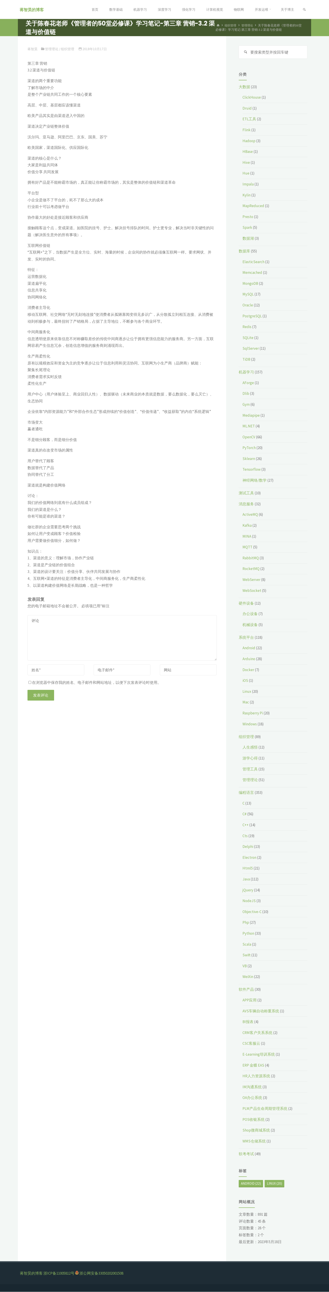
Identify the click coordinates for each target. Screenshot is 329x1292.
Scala (247, 944)
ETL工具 (249, 119)
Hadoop (249, 140)
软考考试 (246, 1153)
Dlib (246, 393)
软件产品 (246, 989)
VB (245, 965)
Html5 (248, 868)
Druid (247, 108)
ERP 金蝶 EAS (253, 1065)
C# (245, 814)
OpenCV (249, 437)
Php (246, 922)
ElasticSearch (253, 261)
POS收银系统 (254, 1119)
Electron (249, 857)
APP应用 (250, 1000)
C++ (246, 825)
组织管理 (231, 25)
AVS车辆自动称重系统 (261, 1011)
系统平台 (246, 637)
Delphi (248, 846)
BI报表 (248, 1021)
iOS (245, 680)
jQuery (248, 890)
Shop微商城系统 (256, 1130)
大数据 (244, 86)
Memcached (252, 272)
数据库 (244, 251)
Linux (247, 691)
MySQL (248, 294)
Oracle (248, 305)
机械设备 (250, 624)
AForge (248, 382)
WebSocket (252, 590)
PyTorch (249, 447)
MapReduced (253, 206)
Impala (248, 184)
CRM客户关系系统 (257, 1032)
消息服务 (246, 503)
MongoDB (250, 283)
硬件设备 (246, 603)
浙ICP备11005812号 (58, 1273)
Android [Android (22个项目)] (251, 1183)
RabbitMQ (251, 557)
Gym (246, 404)
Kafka (247, 525)
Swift (247, 955)
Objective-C (252, 911)
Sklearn (249, 458)
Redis (247, 327)
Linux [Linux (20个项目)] (274, 1183)
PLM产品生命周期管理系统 (265, 1108)
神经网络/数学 (255, 480)
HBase (248, 151)
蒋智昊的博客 (32, 10)
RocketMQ (251, 568)
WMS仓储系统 (254, 1141)
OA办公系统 (252, 1097)
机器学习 (246, 372)
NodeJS (249, 901)
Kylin (247, 195)
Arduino (249, 659)
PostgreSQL (252, 316)
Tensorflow (252, 469)
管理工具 (250, 769)
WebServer (251, 579)
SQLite (248, 337)
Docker (248, 669)
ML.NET (249, 426)
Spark (247, 227)
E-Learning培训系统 (259, 1054)
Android (249, 648)
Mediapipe (251, 415)
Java (246, 879)
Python (248, 933)
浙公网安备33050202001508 (101, 1273)
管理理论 (248, 25)
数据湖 (248, 238)
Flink (247, 130)
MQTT (247, 547)
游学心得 (250, 758)
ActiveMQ (250, 514)
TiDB (246, 359)
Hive (246, 162)
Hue (246, 173)
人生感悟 (250, 747)
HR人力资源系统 (256, 1076)
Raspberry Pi (253, 713)
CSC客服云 (251, 1043)
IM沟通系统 (252, 1086)
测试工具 (246, 493)
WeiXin (248, 976)
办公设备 (250, 614)
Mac (246, 702)
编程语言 (246, 792)
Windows (250, 724)
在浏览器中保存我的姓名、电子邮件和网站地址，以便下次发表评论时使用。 (94, 682)
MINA (247, 536)
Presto (248, 216)
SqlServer (251, 348)
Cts (245, 835)
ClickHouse (252, 97)
